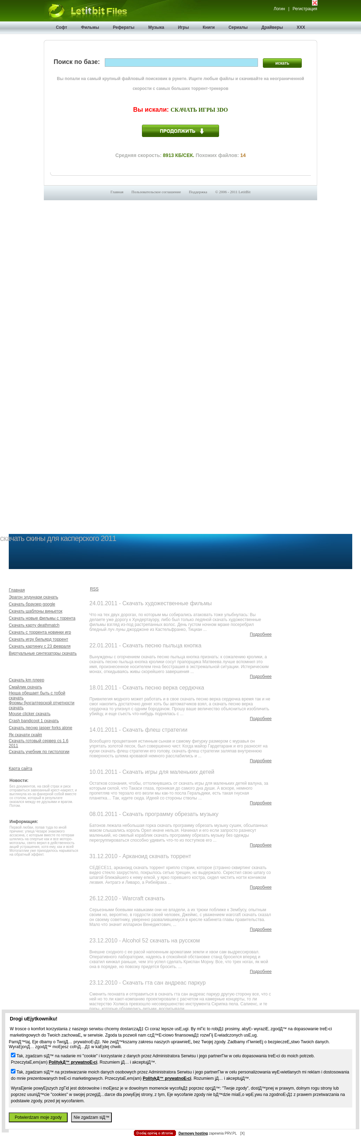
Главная (116, 192)
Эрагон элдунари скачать (33, 597)
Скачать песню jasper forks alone (40, 727)
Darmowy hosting (193, 1133)
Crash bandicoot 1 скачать (34, 720)
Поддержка (198, 192)
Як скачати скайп (25, 734)
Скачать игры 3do (199, 110)
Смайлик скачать (25, 687)
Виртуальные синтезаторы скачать (43, 653)
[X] (242, 1133)
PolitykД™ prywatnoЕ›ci (73, 1062)
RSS (94, 589)
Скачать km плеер (26, 680)
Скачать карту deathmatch (34, 625)
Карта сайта (20, 768)
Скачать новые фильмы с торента (42, 618)
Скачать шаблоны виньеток (35, 611)
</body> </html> (180, 35)
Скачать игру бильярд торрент (38, 639)
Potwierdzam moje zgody (38, 1117)
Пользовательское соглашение (156, 192)
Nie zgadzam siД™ (91, 1117)
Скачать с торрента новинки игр (40, 632)
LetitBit (245, 192)
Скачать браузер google (32, 604)
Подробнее (261, 634)
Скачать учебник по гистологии (39, 751)
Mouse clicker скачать (29, 713)
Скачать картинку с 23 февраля (39, 646)
